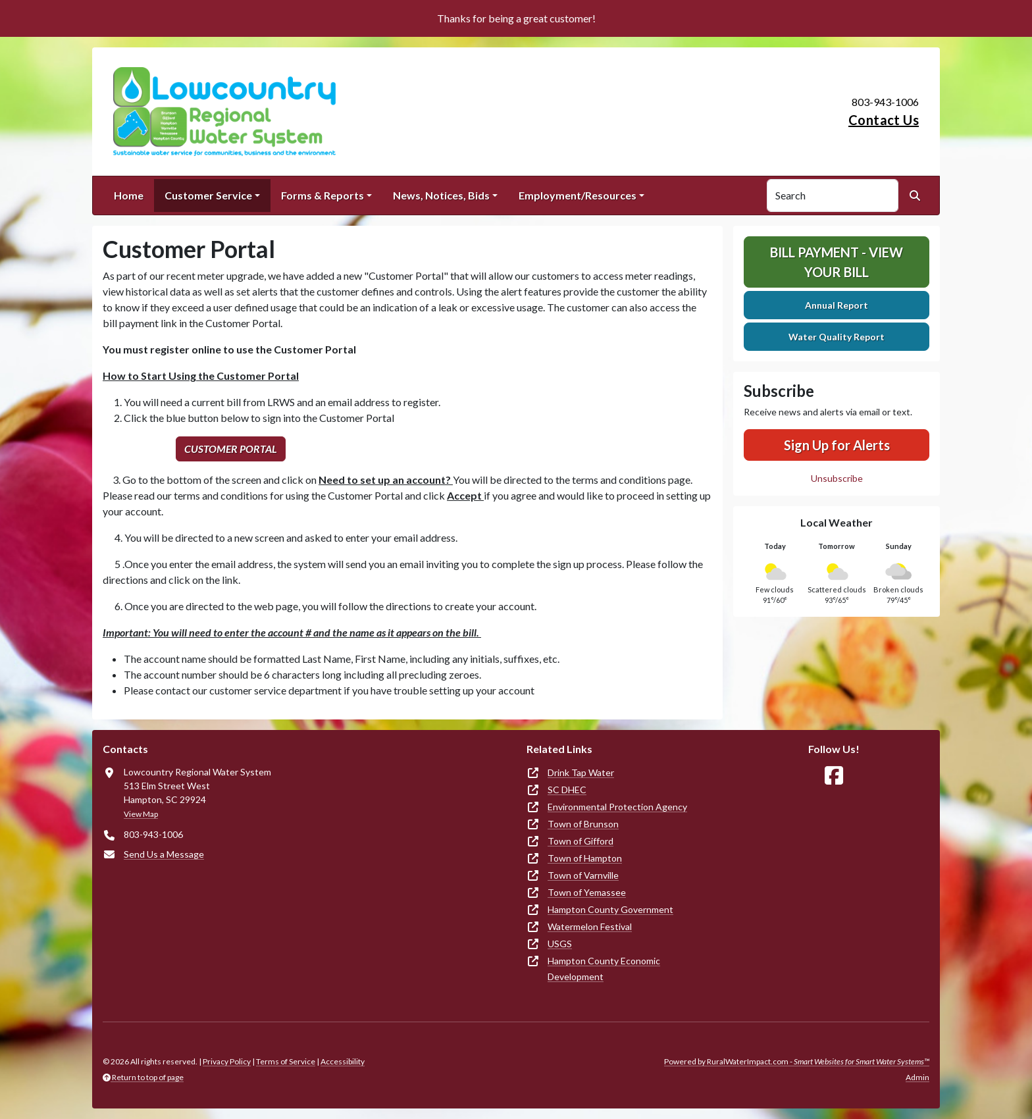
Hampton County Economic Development (604, 968)
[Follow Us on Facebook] (834, 776)
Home (128, 195)
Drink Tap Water (581, 772)
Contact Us (883, 120)
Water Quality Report (836, 336)
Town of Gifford (580, 840)
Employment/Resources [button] (577, 195)
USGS (560, 943)
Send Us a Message (164, 854)
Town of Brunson (583, 823)
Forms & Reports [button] (322, 195)
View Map (141, 814)
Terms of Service (285, 1061)
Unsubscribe (837, 478)
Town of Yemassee (587, 892)
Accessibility (343, 1061)
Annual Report (836, 305)
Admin (917, 1077)
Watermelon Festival (590, 926)
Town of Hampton (585, 858)
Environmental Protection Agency (617, 806)
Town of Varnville (583, 875)
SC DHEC (567, 789)
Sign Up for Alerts (837, 445)
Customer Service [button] (208, 195)
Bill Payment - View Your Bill (836, 262)
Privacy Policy (227, 1061)
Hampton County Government (610, 909)
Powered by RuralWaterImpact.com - (796, 1061)
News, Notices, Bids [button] (441, 195)
